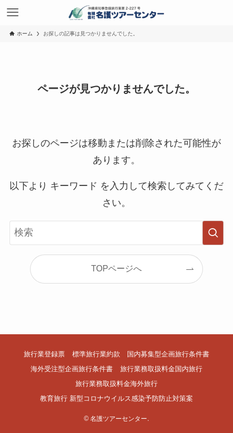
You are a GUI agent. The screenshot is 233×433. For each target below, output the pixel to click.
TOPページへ (116, 268)
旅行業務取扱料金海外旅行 (116, 384)
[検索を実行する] (213, 232)
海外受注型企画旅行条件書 (72, 369)
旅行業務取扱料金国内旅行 (161, 369)
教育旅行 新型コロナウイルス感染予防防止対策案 (116, 398)
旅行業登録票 (44, 354)
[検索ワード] (116, 232)
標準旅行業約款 (96, 354)
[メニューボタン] (12, 12)
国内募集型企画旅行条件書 (168, 354)
